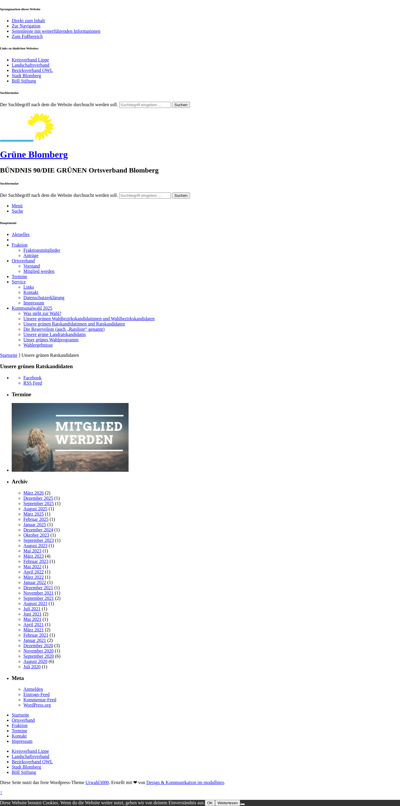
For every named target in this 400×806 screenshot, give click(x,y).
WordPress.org (37, 704)
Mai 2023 (32, 550)
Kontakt (31, 292)
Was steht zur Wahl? (42, 313)
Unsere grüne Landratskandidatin (54, 334)
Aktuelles (21, 234)
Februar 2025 (36, 519)
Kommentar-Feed (39, 699)
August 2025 (35, 508)
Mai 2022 (32, 566)
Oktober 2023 (36, 535)
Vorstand (31, 266)
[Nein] (242, 804)
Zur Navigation (26, 25)
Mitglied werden (38, 271)
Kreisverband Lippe (30, 59)
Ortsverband (23, 260)
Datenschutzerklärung (43, 297)
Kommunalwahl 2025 (32, 308)
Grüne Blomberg (34, 154)
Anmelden (33, 689)
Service (19, 281)
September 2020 (38, 656)
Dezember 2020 (38, 645)
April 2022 (33, 571)
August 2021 (35, 603)
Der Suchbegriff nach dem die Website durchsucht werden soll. (59, 104)
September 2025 (38, 503)
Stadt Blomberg (26, 75)
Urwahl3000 (97, 782)
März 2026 (33, 492)
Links (28, 287)
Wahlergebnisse (38, 344)
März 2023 (33, 556)
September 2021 (38, 598)
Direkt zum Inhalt (28, 20)
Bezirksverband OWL (32, 70)
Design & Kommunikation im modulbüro (185, 782)
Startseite (9, 355)
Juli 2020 (32, 666)
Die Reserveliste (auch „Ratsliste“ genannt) (64, 329)
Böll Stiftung (24, 80)
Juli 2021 (32, 608)
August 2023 (35, 545)
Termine (19, 276)
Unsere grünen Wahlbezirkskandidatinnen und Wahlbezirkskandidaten (89, 318)
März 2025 (33, 514)
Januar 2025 (34, 524)
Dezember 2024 (38, 529)
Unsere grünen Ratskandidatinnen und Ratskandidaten (74, 323)
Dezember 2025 (38, 498)
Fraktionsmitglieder (41, 250)
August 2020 (35, 661)
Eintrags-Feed (36, 694)
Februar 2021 (36, 635)
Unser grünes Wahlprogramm (51, 339)
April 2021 (33, 624)
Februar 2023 (36, 561)
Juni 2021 (32, 614)
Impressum (33, 302)
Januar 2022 (34, 582)
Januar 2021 (34, 640)
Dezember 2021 (38, 587)
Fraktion (19, 244)
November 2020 (38, 650)
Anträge (31, 255)
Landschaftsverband (30, 65)
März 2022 (33, 577)
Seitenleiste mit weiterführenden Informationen (56, 31)
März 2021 (33, 629)
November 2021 (38, 592)
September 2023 (38, 540)
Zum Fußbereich (27, 36)
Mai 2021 (32, 619)
